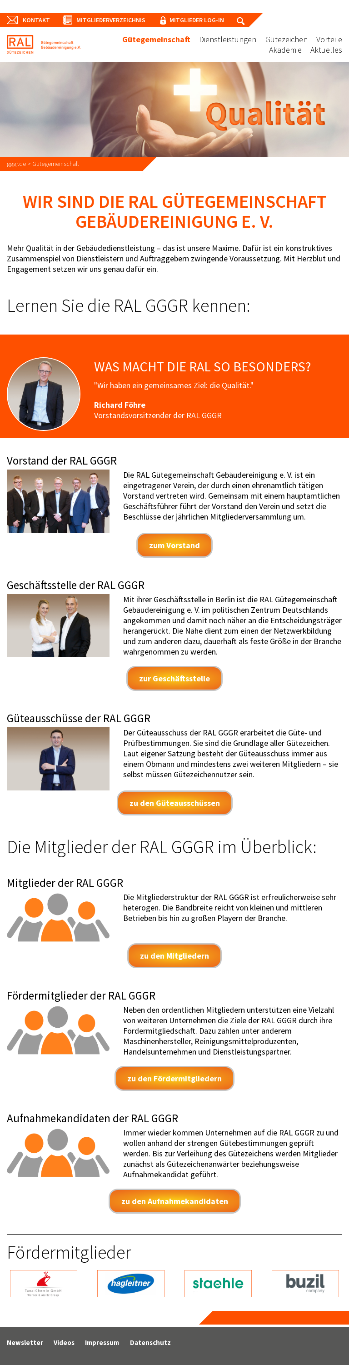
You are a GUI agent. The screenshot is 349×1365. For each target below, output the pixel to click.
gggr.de (16, 164)
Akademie (285, 50)
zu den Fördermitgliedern (174, 1078)
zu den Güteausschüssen (175, 803)
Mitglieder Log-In (202, 20)
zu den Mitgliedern (174, 955)
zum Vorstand (174, 545)
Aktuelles (326, 50)
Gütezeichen (286, 39)
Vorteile (329, 39)
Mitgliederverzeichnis (114, 20)
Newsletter (25, 1342)
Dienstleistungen (227, 39)
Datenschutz (150, 1342)
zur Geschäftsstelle (174, 678)
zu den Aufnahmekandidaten (174, 1201)
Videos (64, 1342)
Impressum (102, 1342)
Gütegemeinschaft (156, 39)
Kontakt (36, 20)
